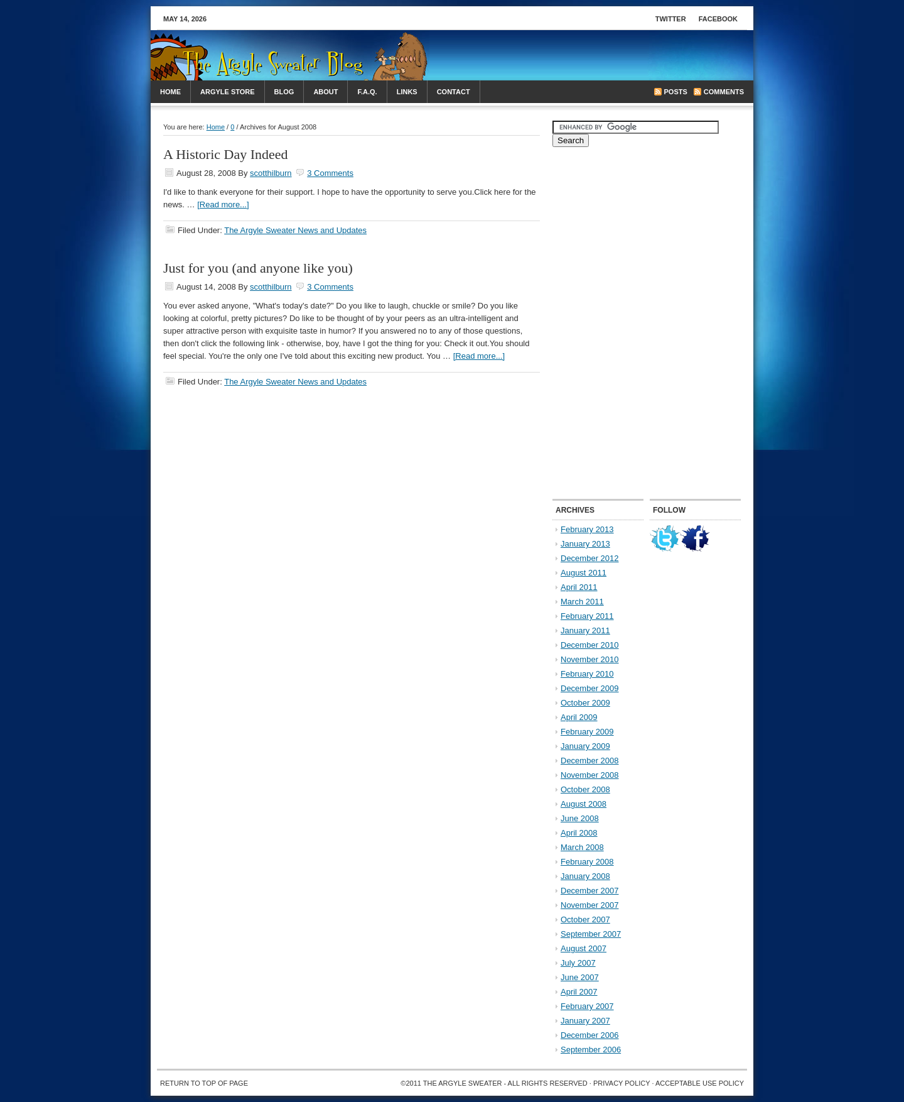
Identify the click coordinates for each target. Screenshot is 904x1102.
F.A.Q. (367, 91)
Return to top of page (204, 1083)
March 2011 (582, 601)
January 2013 (585, 543)
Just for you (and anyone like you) (258, 268)
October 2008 (585, 789)
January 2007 (585, 1020)
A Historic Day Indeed (225, 154)
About (325, 91)
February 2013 (587, 529)
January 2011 (585, 630)
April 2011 (579, 587)
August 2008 (583, 804)
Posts (675, 91)
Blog (284, 91)
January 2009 (585, 746)
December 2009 (590, 688)
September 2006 (591, 1049)
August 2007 (583, 948)
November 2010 (590, 659)
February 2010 (587, 674)
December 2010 (590, 645)
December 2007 (590, 890)
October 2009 (585, 702)
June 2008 (580, 818)
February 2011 (587, 616)
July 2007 (578, 963)
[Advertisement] (600, 55)
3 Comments (330, 173)
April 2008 (579, 832)
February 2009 (587, 731)
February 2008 (587, 861)
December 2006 (590, 1035)
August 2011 (583, 572)
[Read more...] (223, 204)
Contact (453, 91)
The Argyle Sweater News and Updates (295, 230)
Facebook (718, 19)
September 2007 (591, 934)
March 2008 (582, 847)
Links (407, 91)
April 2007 (579, 991)
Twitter (670, 19)
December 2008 (590, 760)
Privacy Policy (621, 1083)
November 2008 (590, 775)
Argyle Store (227, 91)
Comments (724, 91)
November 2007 (590, 905)
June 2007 (580, 977)
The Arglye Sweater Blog (254, 61)
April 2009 (579, 717)
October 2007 (585, 919)
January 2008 (585, 876)
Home (170, 91)
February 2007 (587, 1006)
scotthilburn (270, 173)
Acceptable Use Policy (699, 1083)
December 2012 (590, 558)
